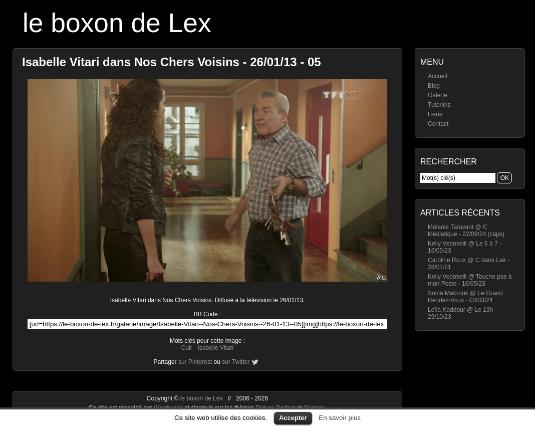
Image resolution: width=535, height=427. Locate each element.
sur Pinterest (195, 361)
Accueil (437, 76)
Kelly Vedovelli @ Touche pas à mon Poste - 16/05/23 (469, 280)
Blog (434, 85)
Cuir (186, 347)
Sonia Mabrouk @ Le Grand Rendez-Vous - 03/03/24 (465, 297)
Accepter (293, 417)
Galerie (437, 95)
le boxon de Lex (117, 23)
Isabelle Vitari (215, 347)
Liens (435, 114)
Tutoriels (439, 104)
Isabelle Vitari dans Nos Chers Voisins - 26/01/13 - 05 (171, 62)
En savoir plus (340, 417)
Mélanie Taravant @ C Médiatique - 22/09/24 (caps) (466, 231)
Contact (438, 123)
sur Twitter (235, 361)
